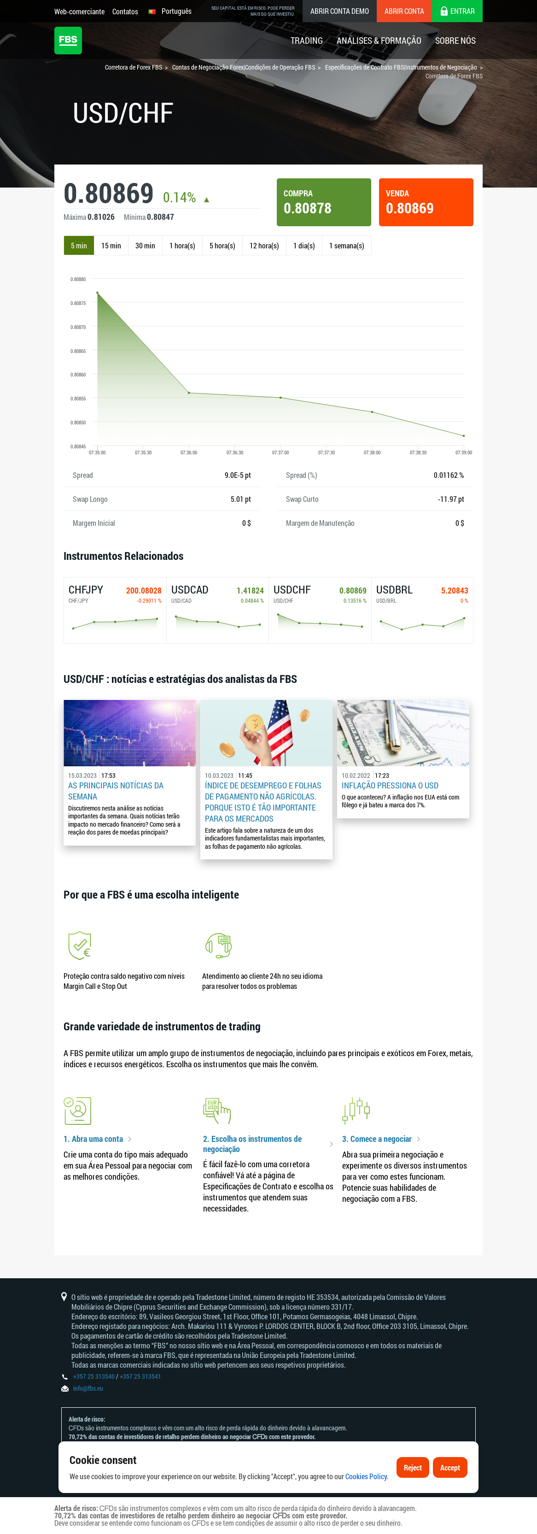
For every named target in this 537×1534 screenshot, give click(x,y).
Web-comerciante (79, 11)
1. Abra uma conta (93, 1139)
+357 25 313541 (140, 1376)
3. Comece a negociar (377, 1139)
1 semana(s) (346, 245)
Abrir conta (404, 11)
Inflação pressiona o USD (390, 785)
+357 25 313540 (94, 1376)
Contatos (125, 11)
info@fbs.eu (88, 1388)
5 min (79, 245)
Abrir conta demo (339, 11)
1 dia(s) (304, 245)
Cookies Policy (366, 1507)
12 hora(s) (264, 245)
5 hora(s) (222, 245)
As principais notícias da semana (115, 791)
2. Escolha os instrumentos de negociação (252, 1144)
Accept (450, 1499)
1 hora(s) (182, 245)
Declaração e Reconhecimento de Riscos (188, 1454)
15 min (111, 245)
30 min (145, 245)
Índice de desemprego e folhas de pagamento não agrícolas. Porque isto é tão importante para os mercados (263, 802)
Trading (307, 40)
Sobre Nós (455, 40)
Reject (413, 1499)
